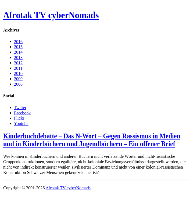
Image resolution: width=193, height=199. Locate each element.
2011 (18, 68)
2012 (18, 62)
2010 (18, 73)
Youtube (21, 123)
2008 (18, 84)
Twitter (20, 107)
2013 (18, 57)
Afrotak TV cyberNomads (51, 15)
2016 (18, 41)
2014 (18, 52)
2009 (18, 78)
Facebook (22, 112)
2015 (18, 46)
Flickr (19, 118)
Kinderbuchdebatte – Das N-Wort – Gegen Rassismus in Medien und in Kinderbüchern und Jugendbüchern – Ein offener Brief (91, 140)
